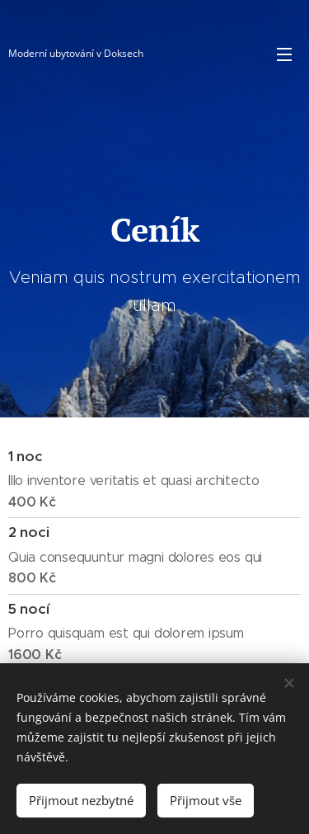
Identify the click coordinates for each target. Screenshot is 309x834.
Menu (284, 54)
